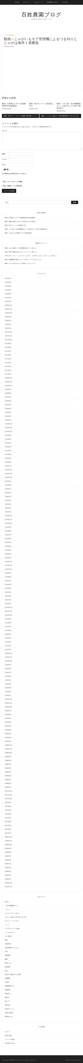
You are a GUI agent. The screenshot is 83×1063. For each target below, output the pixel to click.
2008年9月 (8, 756)
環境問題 (7, 990)
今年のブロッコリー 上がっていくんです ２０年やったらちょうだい (26, 255)
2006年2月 (8, 875)
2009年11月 (8, 703)
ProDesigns (77, 1060)
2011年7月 (8, 626)
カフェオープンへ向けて (12, 913)
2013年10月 (8, 523)
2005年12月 (8, 883)
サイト (4, 164)
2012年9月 (8, 573)
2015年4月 (8, 454)
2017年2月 (8, 370)
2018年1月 (8, 328)
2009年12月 (8, 699)
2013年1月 (8, 557)
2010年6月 (8, 676)
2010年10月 (8, 661)
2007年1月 (8, 833)
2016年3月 (8, 412)
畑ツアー (7, 1001)
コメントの (9, 1039)
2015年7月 (8, 443)
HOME (17, 2)
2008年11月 (8, 749)
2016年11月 (8, 382)
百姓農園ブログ (41, 14)
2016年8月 (8, 393)
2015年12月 (8, 424)
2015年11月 (8, 427)
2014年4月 (8, 500)
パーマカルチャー (10, 932)
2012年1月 (8, 603)
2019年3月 (8, 294)
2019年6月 (8, 282)
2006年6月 (8, 860)
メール (4, 159)
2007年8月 (8, 806)
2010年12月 (8, 653)
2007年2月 (8, 829)
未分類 (7, 982)
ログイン (7, 1031)
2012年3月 (8, 596)
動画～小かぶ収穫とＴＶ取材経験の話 (16, 248)
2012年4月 (8, 592)
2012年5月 (8, 588)
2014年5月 (8, 496)
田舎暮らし (8, 993)
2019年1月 (8, 301)
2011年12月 (8, 607)
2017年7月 (8, 351)
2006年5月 (8, 863)
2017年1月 (8, 374)
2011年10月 (8, 615)
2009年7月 (8, 718)
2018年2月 (8, 324)
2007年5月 (8, 818)
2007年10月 (8, 798)
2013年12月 (8, 515)
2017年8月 (8, 347)
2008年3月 (8, 779)
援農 (6, 959)
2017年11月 (8, 336)
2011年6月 (8, 630)
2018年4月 (8, 316)
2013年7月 (8, 535)
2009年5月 (8, 726)
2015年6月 (8, 447)
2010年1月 (8, 695)
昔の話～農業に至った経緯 (13, 974)
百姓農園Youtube (52, 2)
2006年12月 (8, 837)
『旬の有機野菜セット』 (12, 35)
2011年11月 (8, 611)
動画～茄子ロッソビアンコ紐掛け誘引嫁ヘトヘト (20, 116)
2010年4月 (8, 684)
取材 (6, 940)
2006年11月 (8, 841)
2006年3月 (8, 871)
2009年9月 (8, 710)
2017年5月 (8, 359)
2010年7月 (8, 672)
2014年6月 (8, 492)
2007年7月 (8, 810)
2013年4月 (8, 546)
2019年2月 (8, 297)
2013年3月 (8, 550)
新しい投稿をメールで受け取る (13, 186)
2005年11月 (8, 886)
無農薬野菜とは (9, 986)
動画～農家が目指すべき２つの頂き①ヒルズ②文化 (20, 221)
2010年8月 (8, 668)
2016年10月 (8, 385)
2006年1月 (8, 879)
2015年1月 (8, 466)
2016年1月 (8, 420)
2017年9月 (8, 343)
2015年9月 (8, 435)
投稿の (8, 1035)
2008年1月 (8, 787)
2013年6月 (8, 538)
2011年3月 (8, 642)
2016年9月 (8, 389)
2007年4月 (8, 821)
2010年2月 (8, 691)
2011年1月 (8, 649)
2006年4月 (8, 867)
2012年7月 (8, 580)
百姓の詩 (7, 1005)
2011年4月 (8, 638)
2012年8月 (8, 577)
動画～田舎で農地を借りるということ (16, 252)
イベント (7, 909)
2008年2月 (8, 783)
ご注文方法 (65, 2)
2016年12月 (8, 378)
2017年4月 (8, 362)
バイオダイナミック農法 (12, 928)
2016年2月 (8, 416)
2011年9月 (8, 619)
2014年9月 (8, 481)
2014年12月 (8, 469)
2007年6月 (8, 814)
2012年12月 (8, 561)
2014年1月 (8, 512)
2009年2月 (8, 737)
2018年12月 (8, 305)
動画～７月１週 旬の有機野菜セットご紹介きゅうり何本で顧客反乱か (69, 106)
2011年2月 (8, 645)
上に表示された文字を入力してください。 (14, 173)
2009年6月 (8, 722)
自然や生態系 (9, 1012)
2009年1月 (8, 741)
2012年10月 (8, 569)
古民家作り (8, 944)
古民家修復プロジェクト (12, 947)
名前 (4, 154)
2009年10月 (8, 707)
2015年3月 (8, 458)
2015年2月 (8, 462)
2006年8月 (8, 852)
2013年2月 (8, 554)
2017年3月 (8, 366)
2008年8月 (8, 760)
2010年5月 (8, 680)
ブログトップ (26, 2)
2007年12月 (8, 791)
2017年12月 (8, 332)
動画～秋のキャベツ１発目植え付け (15, 225)
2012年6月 (8, 584)
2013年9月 (8, 527)
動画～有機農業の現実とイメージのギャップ (18, 259)
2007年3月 (8, 825)
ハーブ (7, 924)
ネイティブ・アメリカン (12, 921)
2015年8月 (8, 439)
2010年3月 (8, 688)
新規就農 (7, 967)
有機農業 (7, 978)
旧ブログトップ (38, 2)
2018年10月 (8, 313)
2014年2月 (8, 508)
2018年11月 (8, 309)
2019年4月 (8, 290)
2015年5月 (8, 450)
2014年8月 (8, 485)
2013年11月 (8, 519)
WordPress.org (10, 1043)
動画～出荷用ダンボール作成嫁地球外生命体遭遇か (20, 217)
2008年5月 (8, 772)
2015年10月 (8, 431)
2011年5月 (8, 634)
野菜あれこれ (9, 1016)
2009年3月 (8, 733)
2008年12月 (8, 745)
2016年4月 (8, 408)
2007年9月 (8, 802)
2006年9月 (8, 848)
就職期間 (7, 955)
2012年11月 (8, 565)
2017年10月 (8, 339)
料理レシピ (8, 963)
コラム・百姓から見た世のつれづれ (15, 917)
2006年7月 (8, 856)
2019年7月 (8, 278)
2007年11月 (8, 795)
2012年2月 (8, 600)
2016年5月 (8, 404)
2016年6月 (8, 401)
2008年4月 (8, 775)
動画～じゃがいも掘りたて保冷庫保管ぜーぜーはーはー (60, 116)
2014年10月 (8, 477)
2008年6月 (8, 768)
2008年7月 (8, 764)
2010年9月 (8, 665)
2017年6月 (8, 355)
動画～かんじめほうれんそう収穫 (15, 263)
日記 (6, 970)
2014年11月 (8, 473)
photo (7, 902)
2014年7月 (8, 489)
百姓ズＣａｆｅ (9, 1009)
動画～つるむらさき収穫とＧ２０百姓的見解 (18, 233)
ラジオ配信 (8, 936)
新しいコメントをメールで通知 (13, 181)
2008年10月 (8, 753)
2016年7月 (8, 397)
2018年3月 (8, 320)
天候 (6, 951)
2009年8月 (8, 714)
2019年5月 (8, 286)
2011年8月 (8, 622)
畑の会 (7, 997)
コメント (4, 130)
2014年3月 (8, 504)
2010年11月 (8, 657)
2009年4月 (8, 730)
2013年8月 (8, 531)
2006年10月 (8, 844)
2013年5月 (8, 542)
